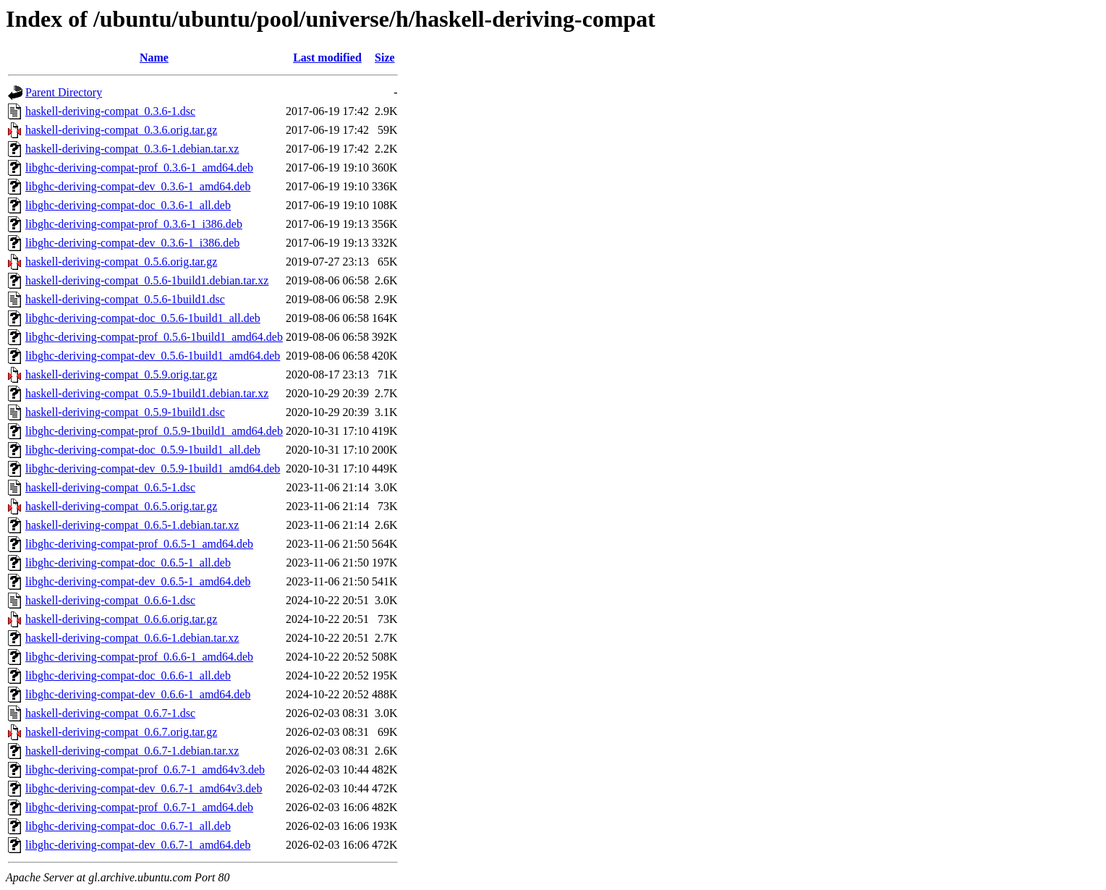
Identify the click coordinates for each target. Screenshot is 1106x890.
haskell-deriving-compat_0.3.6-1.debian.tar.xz (132, 149)
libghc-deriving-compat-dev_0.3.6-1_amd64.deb (137, 186)
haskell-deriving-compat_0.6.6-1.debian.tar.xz (132, 638)
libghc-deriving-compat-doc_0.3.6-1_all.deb (128, 205)
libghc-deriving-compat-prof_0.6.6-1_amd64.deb (139, 656)
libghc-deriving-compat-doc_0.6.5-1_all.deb (128, 562)
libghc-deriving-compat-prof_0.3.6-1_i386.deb (133, 224)
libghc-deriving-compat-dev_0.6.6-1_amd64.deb (137, 694)
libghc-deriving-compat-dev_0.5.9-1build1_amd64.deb (152, 468)
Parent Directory (63, 92)
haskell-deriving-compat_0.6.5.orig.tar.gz (121, 506)
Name (154, 57)
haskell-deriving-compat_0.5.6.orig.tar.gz (121, 261)
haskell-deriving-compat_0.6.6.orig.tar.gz (121, 619)
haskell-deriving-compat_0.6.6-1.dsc (110, 600)
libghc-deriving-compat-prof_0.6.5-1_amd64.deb (139, 544)
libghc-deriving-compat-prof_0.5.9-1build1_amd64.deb (154, 431)
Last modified (327, 57)
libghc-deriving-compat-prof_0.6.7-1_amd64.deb (139, 807)
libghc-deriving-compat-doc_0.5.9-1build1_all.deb (142, 450)
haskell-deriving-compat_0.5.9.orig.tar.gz (121, 374)
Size (385, 57)
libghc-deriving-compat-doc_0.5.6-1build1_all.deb (142, 318)
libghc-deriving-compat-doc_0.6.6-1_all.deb (128, 675)
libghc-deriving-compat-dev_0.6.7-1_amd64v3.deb (143, 788)
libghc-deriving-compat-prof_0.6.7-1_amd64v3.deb (145, 769)
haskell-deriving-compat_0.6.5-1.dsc (110, 487)
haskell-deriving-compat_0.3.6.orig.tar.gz (121, 130)
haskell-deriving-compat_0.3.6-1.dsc (110, 111)
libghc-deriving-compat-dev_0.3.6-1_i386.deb (132, 243)
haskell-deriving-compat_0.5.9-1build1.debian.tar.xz (146, 393)
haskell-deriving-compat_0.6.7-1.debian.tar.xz (132, 751)
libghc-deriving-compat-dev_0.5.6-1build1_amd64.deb (152, 355)
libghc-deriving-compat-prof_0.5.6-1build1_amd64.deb (154, 337)
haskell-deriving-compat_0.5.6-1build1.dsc (125, 299)
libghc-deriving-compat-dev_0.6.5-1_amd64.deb (137, 581)
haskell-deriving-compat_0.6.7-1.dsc (110, 713)
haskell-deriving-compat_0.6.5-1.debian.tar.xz (132, 525)
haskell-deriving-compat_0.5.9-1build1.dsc (125, 412)
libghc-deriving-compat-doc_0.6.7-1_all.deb (128, 826)
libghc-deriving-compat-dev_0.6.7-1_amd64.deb (137, 845)
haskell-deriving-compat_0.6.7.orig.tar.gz (121, 732)
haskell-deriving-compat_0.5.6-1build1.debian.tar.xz (146, 280)
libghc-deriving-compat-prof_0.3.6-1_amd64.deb (139, 167)
